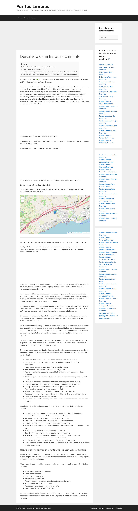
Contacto (119, 508)
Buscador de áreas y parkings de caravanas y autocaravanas (108, 315)
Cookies (101, 508)
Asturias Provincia (106, 65)
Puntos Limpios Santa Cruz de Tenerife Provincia (107, 264)
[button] (55, 213)
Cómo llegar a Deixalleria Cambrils (35, 69)
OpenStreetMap (79, 233)
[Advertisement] (54, 36)
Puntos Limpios (32, 6)
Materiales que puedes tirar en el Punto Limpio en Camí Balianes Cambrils (50, 72)
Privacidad (93, 508)
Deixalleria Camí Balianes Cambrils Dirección (39, 67)
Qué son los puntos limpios (27, 18)
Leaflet (70, 233)
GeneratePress (46, 508)
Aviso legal (109, 508)
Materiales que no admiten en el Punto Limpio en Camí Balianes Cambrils (50, 74)
